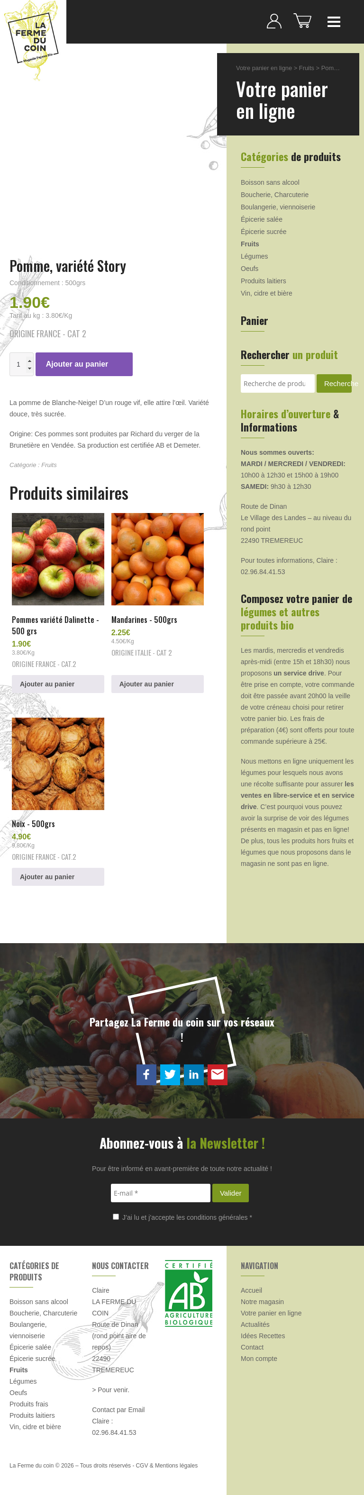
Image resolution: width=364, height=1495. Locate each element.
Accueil (251, 1290)
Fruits (49, 464)
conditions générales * (219, 1217)
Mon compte (259, 1358)
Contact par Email (118, 1410)
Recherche (338, 383)
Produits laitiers (263, 281)
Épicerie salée (261, 219)
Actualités (255, 1324)
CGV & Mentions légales (167, 1465)
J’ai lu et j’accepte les (182, 1217)
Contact (252, 1347)
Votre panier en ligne (264, 68)
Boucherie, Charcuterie (275, 194)
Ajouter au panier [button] (47, 684)
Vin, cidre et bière (266, 293)
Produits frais (28, 1404)
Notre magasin (262, 1302)
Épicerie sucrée (264, 231)
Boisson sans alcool (270, 182)
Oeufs (249, 268)
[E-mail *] (160, 1193)
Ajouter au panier (77, 364)
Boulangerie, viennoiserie (278, 207)
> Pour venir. (110, 1390)
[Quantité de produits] (21, 364)
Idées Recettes (263, 1336)
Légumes (254, 256)
